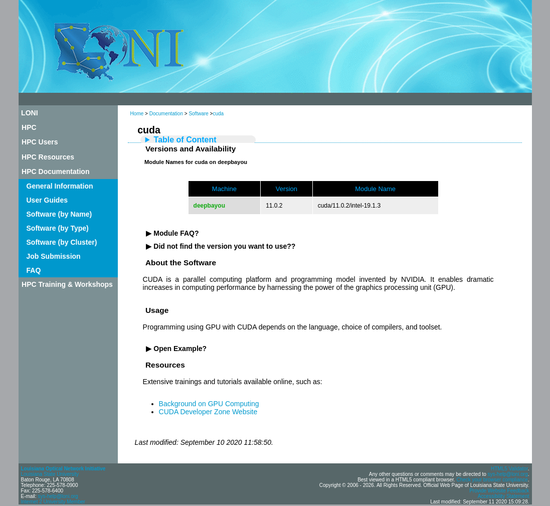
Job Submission (54, 256)
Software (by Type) (58, 228)
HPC (29, 127)
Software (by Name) (59, 214)
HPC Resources (48, 157)
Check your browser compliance (491, 479)
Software (198, 113)
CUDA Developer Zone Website (208, 412)
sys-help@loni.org (58, 496)
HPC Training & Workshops (67, 284)
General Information (60, 186)
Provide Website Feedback (499, 490)
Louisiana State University (50, 474)
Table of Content (185, 139)
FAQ (34, 270)
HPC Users (40, 142)
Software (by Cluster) (62, 242)
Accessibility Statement (503, 496)
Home (137, 113)
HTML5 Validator (509, 468)
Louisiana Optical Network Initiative (63, 468)
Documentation (166, 113)
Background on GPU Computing (209, 404)
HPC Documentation (55, 171)
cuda (218, 113)
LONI (29, 113)
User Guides (47, 200)
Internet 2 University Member (53, 501)
